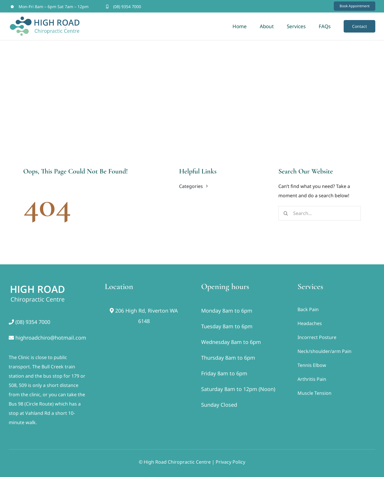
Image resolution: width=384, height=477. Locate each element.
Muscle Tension (314, 393)
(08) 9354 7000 (127, 6)
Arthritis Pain (312, 379)
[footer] (38, 284)
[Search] (285, 213)
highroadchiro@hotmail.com (50, 337)
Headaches (310, 323)
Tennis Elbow (312, 365)
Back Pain (308, 309)
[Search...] (319, 213)
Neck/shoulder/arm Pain (324, 351)
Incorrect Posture (317, 337)
